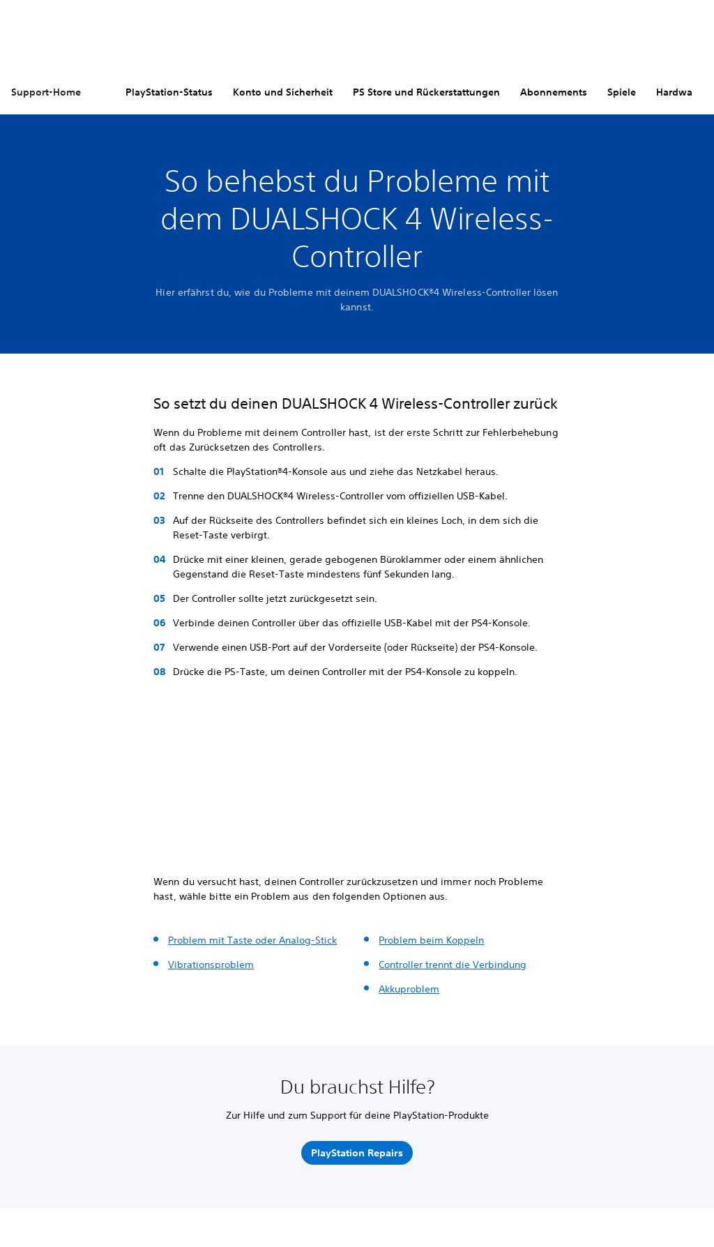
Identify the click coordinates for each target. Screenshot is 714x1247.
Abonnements (553, 92)
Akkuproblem (409, 989)
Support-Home (46, 92)
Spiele (621, 92)
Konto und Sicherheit (283, 92)
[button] (170, 828)
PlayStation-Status (169, 92)
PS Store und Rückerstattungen (426, 92)
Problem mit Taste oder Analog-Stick (252, 940)
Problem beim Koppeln (431, 940)
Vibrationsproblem (211, 964)
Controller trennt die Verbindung (452, 964)
